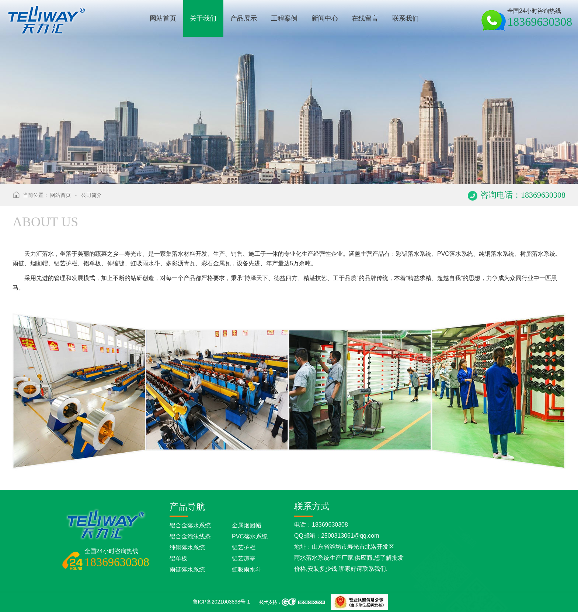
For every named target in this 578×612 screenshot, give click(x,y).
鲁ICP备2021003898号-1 (221, 602)
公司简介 (91, 195)
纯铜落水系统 (187, 547)
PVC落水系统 (250, 536)
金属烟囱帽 (246, 525)
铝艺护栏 (243, 547)
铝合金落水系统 (190, 525)
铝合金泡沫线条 (190, 536)
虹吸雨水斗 (246, 569)
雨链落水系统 (187, 569)
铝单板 (178, 558)
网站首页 (60, 195)
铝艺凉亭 (243, 558)
